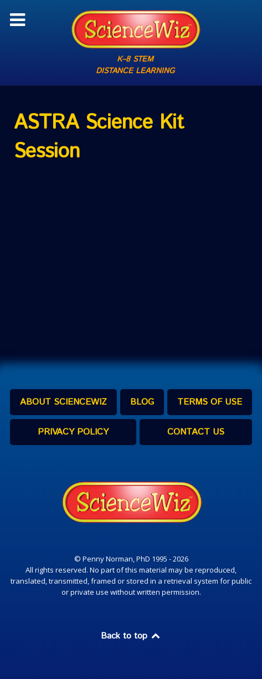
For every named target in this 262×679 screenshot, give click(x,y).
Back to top (131, 636)
